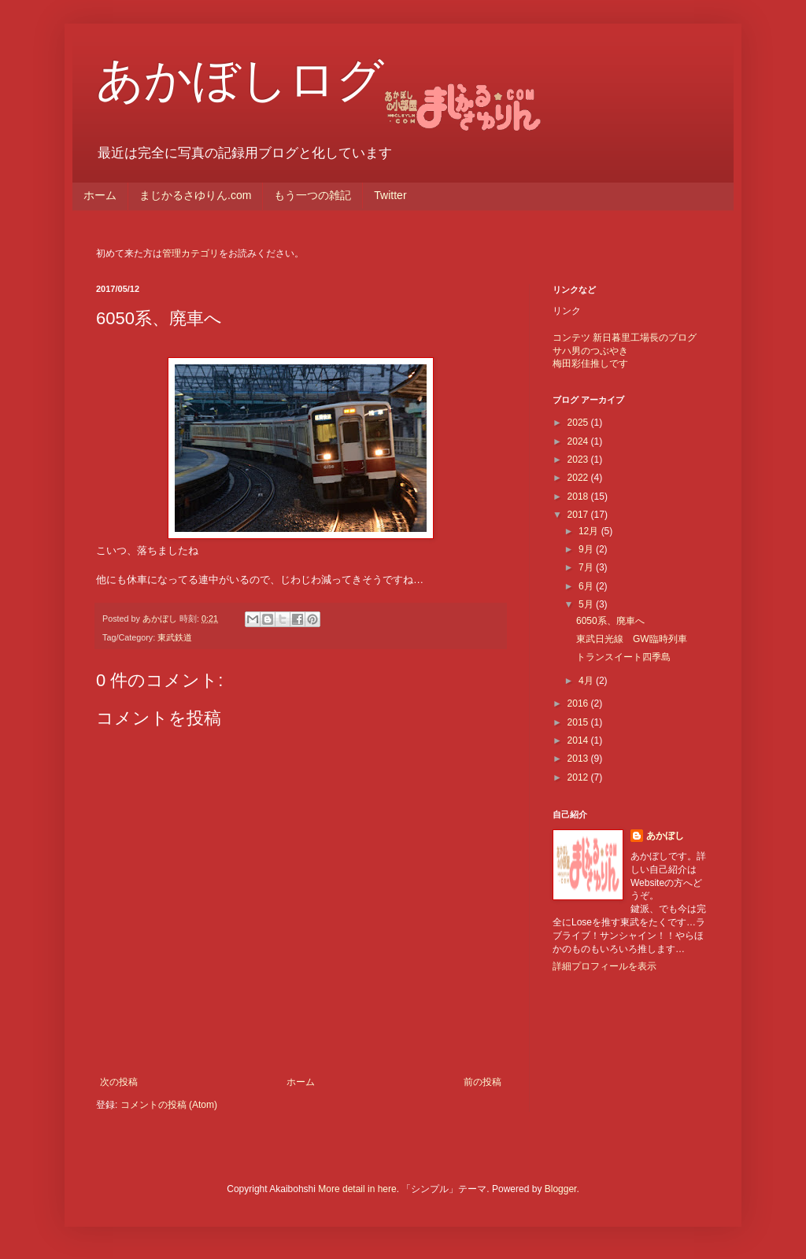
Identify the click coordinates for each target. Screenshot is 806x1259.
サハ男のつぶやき (590, 350)
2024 (579, 441)
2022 (579, 477)
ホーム (99, 195)
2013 (579, 758)
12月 (590, 531)
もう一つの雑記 (312, 195)
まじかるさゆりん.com (195, 195)
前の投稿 (482, 1081)
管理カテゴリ (190, 253)
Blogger (561, 1188)
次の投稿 (119, 1081)
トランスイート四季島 (623, 657)
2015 (579, 722)
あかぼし (665, 835)
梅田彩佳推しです (590, 363)
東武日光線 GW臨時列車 (631, 638)
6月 (587, 586)
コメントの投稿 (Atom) (168, 1104)
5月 (587, 604)
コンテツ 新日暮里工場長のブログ (625, 337)
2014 (579, 740)
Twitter (390, 195)
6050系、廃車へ (610, 620)
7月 (587, 567)
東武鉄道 (174, 637)
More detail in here (357, 1188)
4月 (587, 680)
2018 (579, 496)
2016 (579, 703)
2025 (579, 422)
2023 (579, 459)
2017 (579, 514)
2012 (579, 777)
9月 (587, 549)
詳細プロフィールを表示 (604, 966)
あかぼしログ (240, 80)
